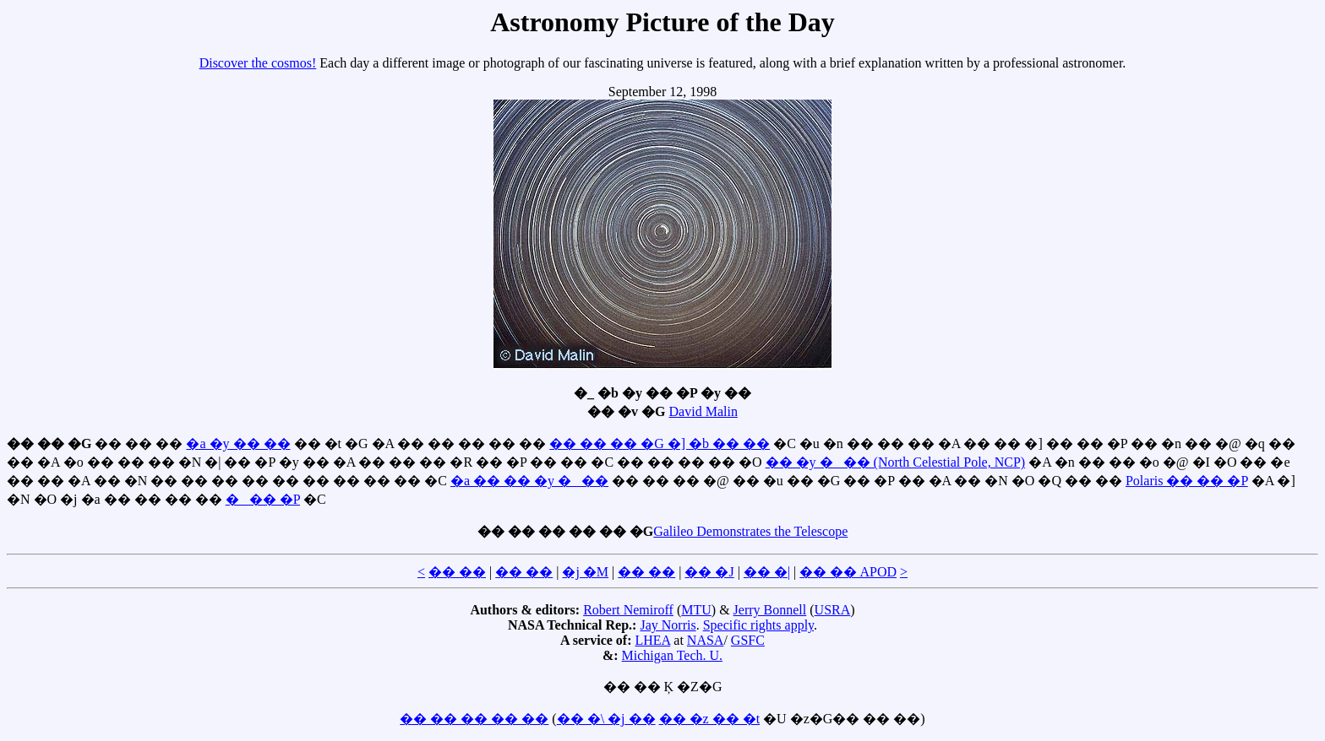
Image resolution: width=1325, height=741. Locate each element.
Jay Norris (667, 625)
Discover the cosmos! (258, 63)
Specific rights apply (758, 625)
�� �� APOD (848, 572)
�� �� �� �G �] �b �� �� (659, 443)
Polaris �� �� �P (1187, 480)
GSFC (748, 640)
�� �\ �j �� (606, 718)
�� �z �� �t (710, 718)
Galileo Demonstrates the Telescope (750, 531)
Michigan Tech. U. (672, 655)
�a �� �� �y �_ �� (529, 480)
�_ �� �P (263, 499)
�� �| (767, 572)
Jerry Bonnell (770, 610)
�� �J (708, 572)
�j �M (585, 572)
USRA (833, 610)
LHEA (653, 640)
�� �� (457, 572)
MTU (696, 610)
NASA (705, 640)
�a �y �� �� (238, 443)
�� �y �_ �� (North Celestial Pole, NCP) (896, 462)
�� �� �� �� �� (474, 718)
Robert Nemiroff (628, 610)
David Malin (703, 411)
